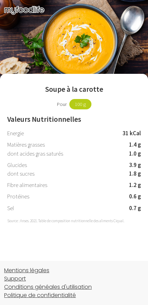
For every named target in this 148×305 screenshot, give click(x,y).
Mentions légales (26, 270)
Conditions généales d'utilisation (48, 287)
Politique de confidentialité (40, 295)
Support (15, 279)
